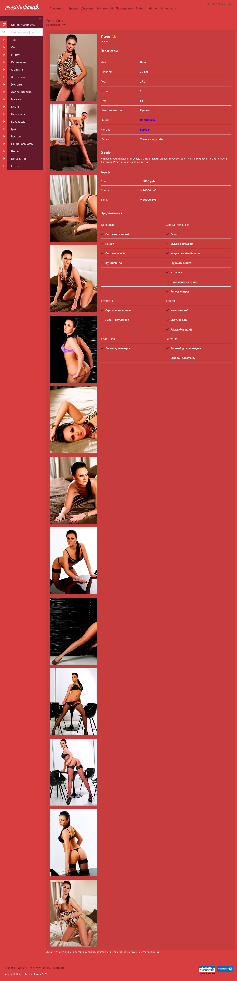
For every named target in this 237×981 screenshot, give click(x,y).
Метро (152, 8)
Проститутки (57, 8)
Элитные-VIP (104, 8)
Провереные (124, 8)
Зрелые (73, 8)
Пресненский (148, 120)
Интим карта (168, 8)
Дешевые (87, 8)
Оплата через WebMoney (34, 968)
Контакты (59, 968)
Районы (141, 8)
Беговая (145, 129)
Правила (9, 968)
